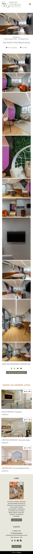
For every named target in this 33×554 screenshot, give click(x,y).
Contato (16, 546)
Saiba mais (16, 519)
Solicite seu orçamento (16, 372)
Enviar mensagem (17, 533)
